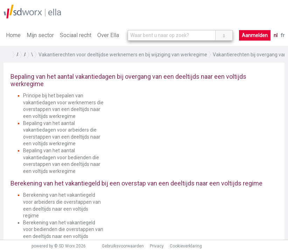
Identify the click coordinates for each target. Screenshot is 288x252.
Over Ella (108, 35)
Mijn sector (40, 35)
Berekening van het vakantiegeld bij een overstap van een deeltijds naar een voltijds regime (136, 183)
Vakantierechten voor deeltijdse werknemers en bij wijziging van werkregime (122, 54)
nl (276, 35)
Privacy (157, 246)
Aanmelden (255, 35)
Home (13, 35)
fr (283, 35)
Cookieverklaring (186, 246)
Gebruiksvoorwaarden (123, 246)
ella (55, 12)
